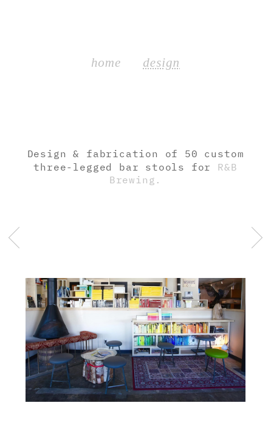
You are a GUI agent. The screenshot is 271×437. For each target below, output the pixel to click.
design (161, 62)
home (106, 62)
